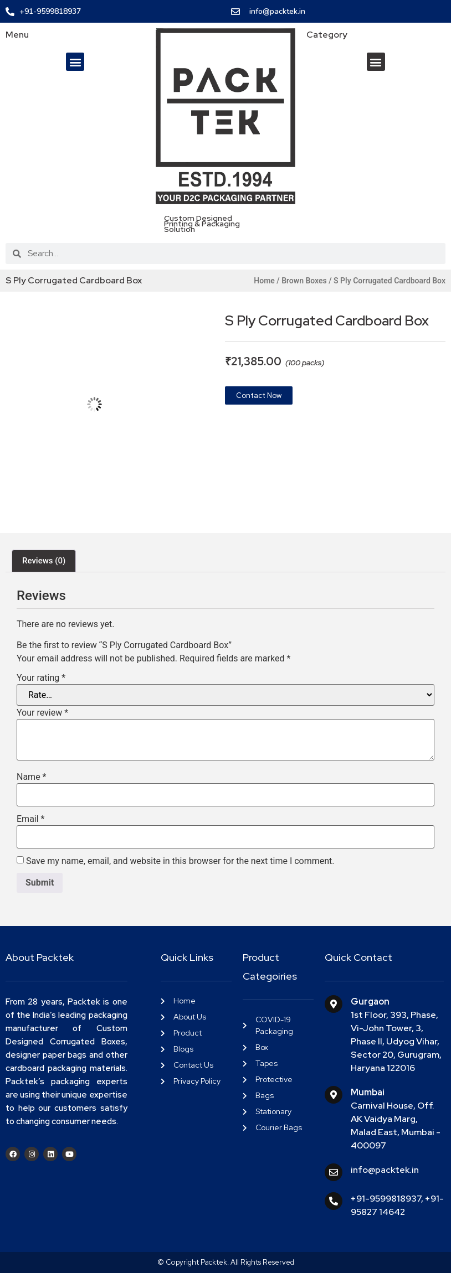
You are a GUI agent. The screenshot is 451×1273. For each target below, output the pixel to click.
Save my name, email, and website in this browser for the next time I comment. (180, 861)
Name (32, 777)
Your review (42, 712)
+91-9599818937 (386, 1198)
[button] (75, 62)
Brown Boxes (304, 280)
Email (30, 819)
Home (264, 280)
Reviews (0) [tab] (43, 561)
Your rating (41, 678)
